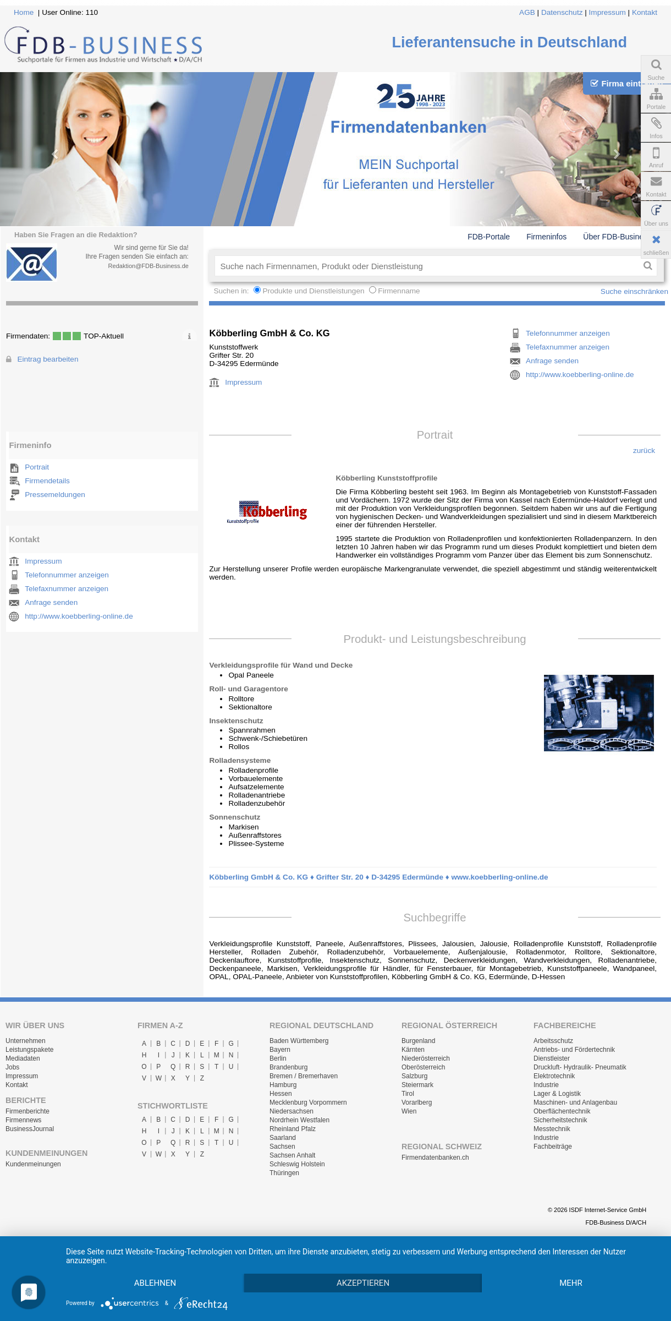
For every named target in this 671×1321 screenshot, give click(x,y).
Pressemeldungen (55, 494)
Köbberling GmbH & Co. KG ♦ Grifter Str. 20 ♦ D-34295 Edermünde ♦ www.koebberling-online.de (378, 877)
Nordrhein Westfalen (299, 1120)
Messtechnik (552, 1129)
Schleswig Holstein (297, 1164)
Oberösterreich (423, 1067)
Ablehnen (155, 1283)
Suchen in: (232, 291)
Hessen (281, 1094)
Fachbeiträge (553, 1146)
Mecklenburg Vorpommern (308, 1102)
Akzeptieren (363, 1283)
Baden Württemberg (299, 1041)
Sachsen (282, 1146)
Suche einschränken (634, 291)
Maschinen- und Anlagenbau (575, 1102)
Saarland (283, 1138)
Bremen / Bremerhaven (304, 1076)
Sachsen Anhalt (292, 1155)
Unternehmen (26, 1041)
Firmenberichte (28, 1111)
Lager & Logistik (557, 1094)
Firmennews (23, 1120)
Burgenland (418, 1041)
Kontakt (644, 12)
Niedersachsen (292, 1111)
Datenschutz (562, 12)
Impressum (607, 12)
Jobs (12, 1067)
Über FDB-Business (617, 236)
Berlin (278, 1058)
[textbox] (427, 265)
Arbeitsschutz (553, 1041)
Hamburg (283, 1085)
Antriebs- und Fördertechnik (574, 1049)
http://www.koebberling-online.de (79, 616)
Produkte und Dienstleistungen (313, 291)
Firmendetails (47, 481)
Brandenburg (288, 1067)
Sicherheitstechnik (560, 1120)
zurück (644, 450)
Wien (409, 1111)
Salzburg (414, 1076)
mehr (570, 1283)
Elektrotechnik (554, 1076)
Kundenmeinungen (33, 1164)
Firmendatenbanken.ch (435, 1157)
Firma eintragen (627, 83)
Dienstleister (552, 1058)
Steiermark (417, 1085)
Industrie (546, 1085)
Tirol (408, 1094)
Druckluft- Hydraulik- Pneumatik (580, 1067)
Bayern (280, 1049)
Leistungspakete (29, 1049)
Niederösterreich (426, 1058)
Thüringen (284, 1173)
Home (24, 12)
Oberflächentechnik (562, 1111)
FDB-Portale (489, 236)
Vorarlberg (417, 1102)
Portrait (37, 467)
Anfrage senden (51, 602)
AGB (527, 12)
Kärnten (413, 1049)
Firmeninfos (546, 236)
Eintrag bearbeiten (47, 359)
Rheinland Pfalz (293, 1129)
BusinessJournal (30, 1129)
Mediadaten (23, 1058)
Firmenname (399, 291)
